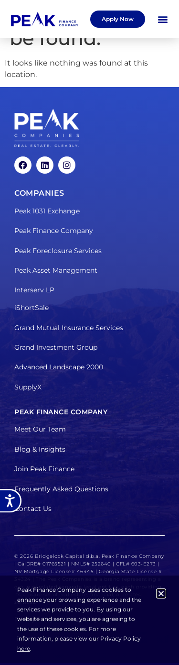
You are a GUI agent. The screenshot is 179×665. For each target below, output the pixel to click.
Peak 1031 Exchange (47, 211)
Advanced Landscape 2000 (58, 367)
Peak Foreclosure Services (58, 250)
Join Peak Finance (44, 469)
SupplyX (28, 387)
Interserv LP (34, 290)
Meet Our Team (40, 429)
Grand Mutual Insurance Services (68, 327)
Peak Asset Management (55, 270)
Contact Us (33, 508)
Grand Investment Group (55, 347)
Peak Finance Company (53, 230)
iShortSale (31, 307)
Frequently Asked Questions (61, 489)
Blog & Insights (39, 449)
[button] (162, 19)
